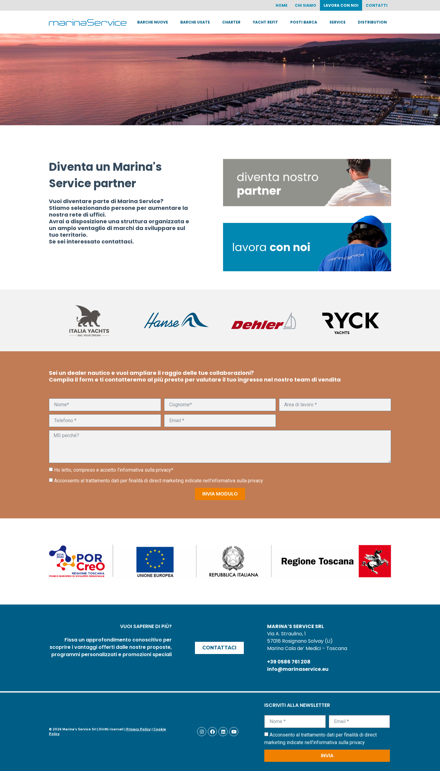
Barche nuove (152, 22)
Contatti (376, 5)
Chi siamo (305, 5)
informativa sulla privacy (145, 470)
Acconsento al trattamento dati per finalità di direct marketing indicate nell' (158, 481)
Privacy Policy (138, 729)
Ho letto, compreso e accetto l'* (113, 470)
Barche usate (195, 22)
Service (337, 22)
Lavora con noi (341, 5)
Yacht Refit (265, 22)
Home (282, 5)
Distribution (372, 22)
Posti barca (303, 22)
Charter (231, 22)
